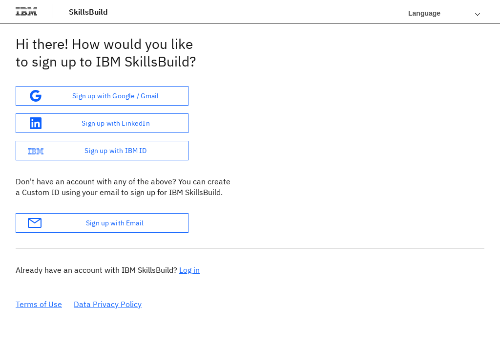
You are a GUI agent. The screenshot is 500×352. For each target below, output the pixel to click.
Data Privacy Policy (108, 304)
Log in (189, 270)
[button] (102, 96)
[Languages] (444, 13)
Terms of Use (39, 304)
